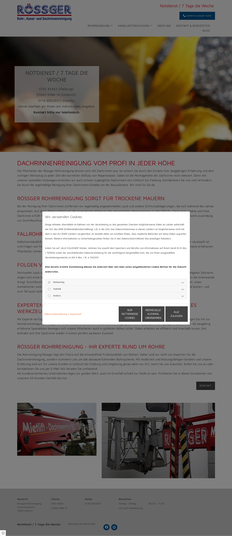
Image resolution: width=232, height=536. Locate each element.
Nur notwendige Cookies (106, 313)
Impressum (75, 314)
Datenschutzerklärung (55, 314)
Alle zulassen (171, 313)
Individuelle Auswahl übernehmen (139, 314)
